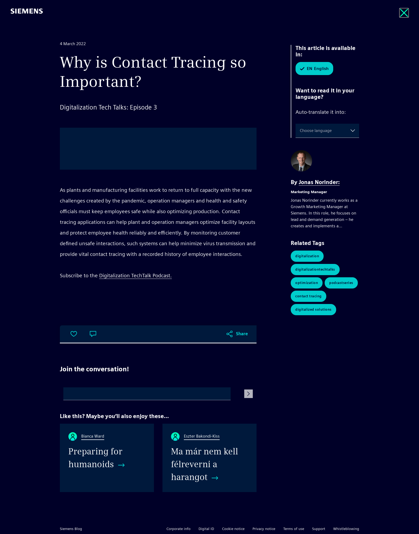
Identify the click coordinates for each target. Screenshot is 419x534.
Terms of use (293, 529)
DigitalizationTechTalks (315, 269)
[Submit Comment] (248, 393)
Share (242, 333)
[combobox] (300, 130)
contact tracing (308, 296)
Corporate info (178, 529)
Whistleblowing (346, 529)
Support (318, 529)
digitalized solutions (313, 309)
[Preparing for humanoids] (107, 458)
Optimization (306, 283)
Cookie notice (233, 529)
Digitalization (307, 256)
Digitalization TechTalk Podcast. (135, 275)
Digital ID (206, 529)
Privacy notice (264, 529)
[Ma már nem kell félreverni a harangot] (209, 458)
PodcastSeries (341, 283)
